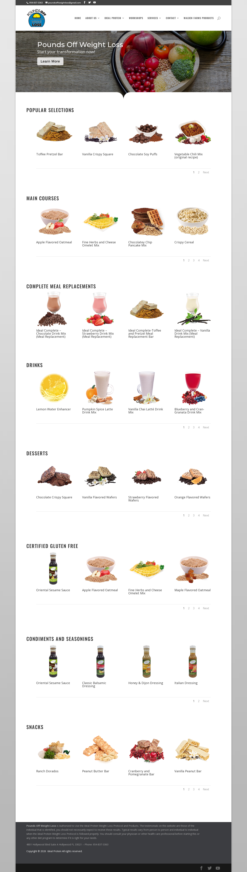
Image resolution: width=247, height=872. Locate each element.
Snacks (35, 726)
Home (78, 18)
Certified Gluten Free (52, 545)
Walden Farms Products (199, 18)
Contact (171, 18)
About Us (91, 18)
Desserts (37, 453)
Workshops (136, 18)
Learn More (50, 61)
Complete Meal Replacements (61, 286)
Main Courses (42, 198)
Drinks (34, 364)
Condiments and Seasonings (59, 638)
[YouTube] (94, 2)
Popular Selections (50, 109)
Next (206, 172)
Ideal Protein (112, 18)
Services (153, 18)
